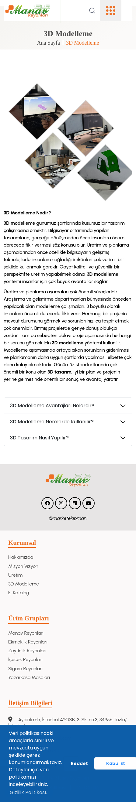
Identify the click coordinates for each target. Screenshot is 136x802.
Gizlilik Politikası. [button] (28, 792)
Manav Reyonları (26, 633)
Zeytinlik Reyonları (27, 651)
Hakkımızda (20, 557)
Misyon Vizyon (23, 566)
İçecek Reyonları (25, 659)
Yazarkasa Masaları (29, 677)
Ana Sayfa (48, 43)
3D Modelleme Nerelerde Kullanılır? (52, 421)
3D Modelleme (82, 43)
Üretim (15, 575)
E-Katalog (18, 593)
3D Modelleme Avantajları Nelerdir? (52, 405)
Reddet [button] (79, 763)
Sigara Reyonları (25, 668)
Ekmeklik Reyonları (27, 642)
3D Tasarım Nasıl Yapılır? (39, 437)
